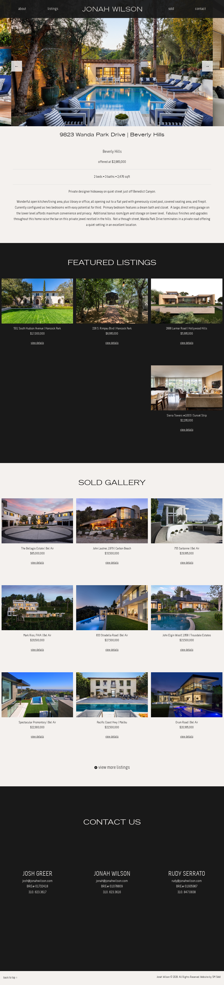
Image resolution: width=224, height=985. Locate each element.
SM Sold (216, 976)
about (22, 9)
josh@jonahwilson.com (37, 881)
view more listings (112, 767)
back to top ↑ (10, 977)
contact (200, 9)
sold (171, 9)
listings (53, 9)
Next (207, 66)
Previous (16, 66)
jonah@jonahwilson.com (112, 881)
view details (37, 342)
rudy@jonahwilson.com (187, 881)
